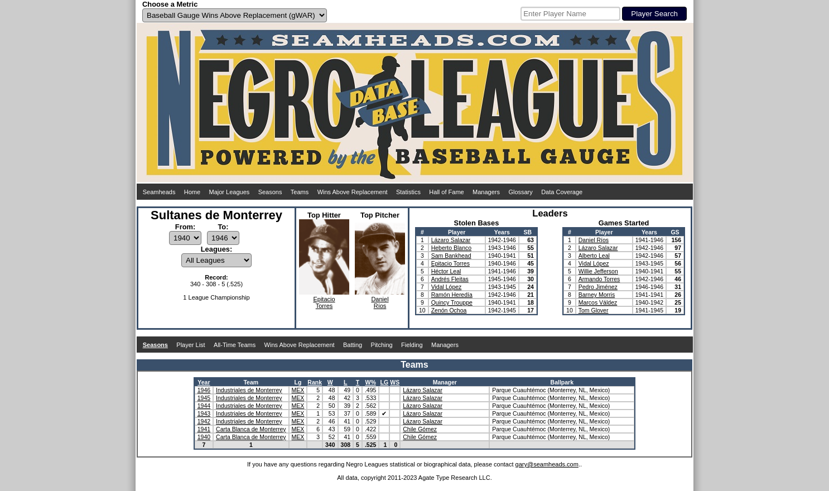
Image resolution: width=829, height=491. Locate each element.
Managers (486, 192)
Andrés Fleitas (450, 279)
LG (384, 382)
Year (203, 382)
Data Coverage (561, 192)
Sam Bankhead (451, 255)
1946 (203, 390)
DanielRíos (379, 302)
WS (394, 382)
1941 (203, 429)
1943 (203, 413)
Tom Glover (594, 310)
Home (192, 192)
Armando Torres (599, 279)
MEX (298, 390)
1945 (203, 397)
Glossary (520, 192)
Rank (314, 382)
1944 (203, 405)
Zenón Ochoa (449, 310)
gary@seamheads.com (547, 464)
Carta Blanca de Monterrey (251, 429)
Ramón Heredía (452, 294)
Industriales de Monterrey (249, 390)
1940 (203, 437)
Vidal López (446, 286)
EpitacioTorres (324, 302)
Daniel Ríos (594, 240)
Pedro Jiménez (598, 286)
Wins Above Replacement (352, 192)
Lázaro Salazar (451, 240)
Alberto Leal (594, 255)
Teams (300, 192)
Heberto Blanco (451, 247)
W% (370, 382)
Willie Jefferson (598, 271)
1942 (203, 421)
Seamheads (159, 192)
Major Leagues (229, 192)
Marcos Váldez (598, 302)
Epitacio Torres (450, 263)
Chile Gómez (420, 429)
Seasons (270, 192)
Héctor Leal (446, 271)
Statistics (408, 192)
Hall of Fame (446, 192)
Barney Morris (597, 294)
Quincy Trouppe (452, 302)
